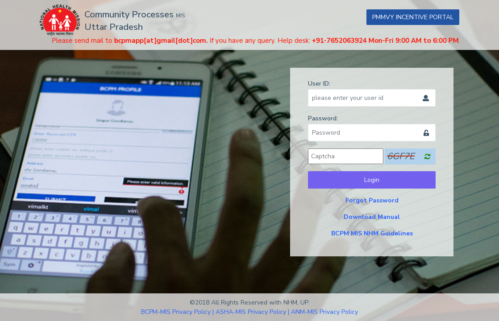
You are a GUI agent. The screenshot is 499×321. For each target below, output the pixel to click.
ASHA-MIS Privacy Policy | (252, 312)
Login (371, 180)
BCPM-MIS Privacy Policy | (177, 312)
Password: (323, 118)
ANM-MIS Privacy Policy (324, 312)
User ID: (319, 83)
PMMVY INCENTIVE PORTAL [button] (412, 17)
